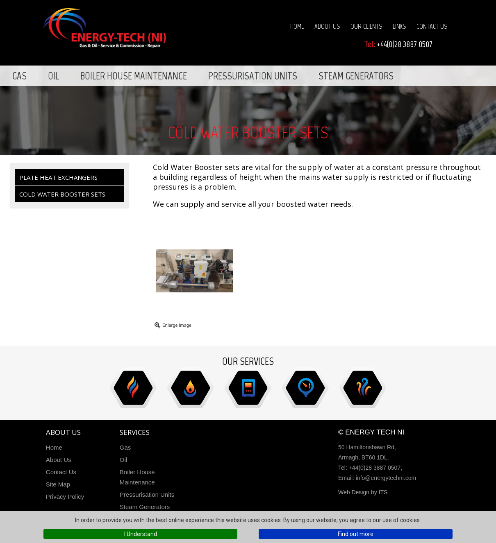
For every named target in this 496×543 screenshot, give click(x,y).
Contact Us (431, 26)
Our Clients (366, 26)
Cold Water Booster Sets (62, 194)
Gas (19, 76)
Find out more (355, 534)
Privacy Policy (65, 496)
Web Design (353, 492)
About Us (327, 26)
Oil (53, 76)
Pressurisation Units (252, 76)
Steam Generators (356, 76)
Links (399, 26)
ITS (383, 492)
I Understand (140, 534)
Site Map (58, 484)
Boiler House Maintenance (133, 76)
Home (297, 26)
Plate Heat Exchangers (58, 177)
